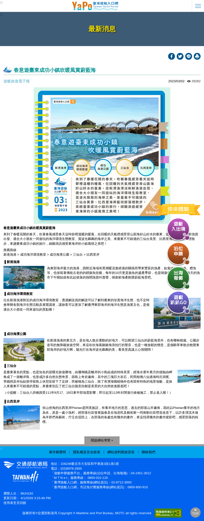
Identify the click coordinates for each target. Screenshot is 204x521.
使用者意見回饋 (14, 503)
